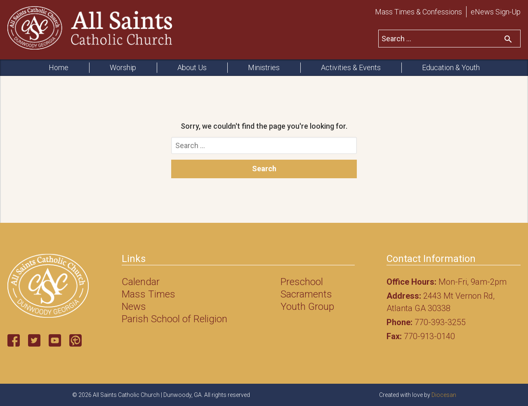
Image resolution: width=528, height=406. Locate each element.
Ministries (264, 67)
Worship (123, 67)
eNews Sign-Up (496, 11)
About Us (192, 67)
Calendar (141, 282)
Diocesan (443, 395)
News (134, 306)
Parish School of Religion (174, 319)
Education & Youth (451, 67)
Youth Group (307, 306)
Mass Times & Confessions (418, 11)
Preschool (301, 282)
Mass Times (148, 294)
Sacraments (306, 294)
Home (58, 67)
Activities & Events (351, 67)
